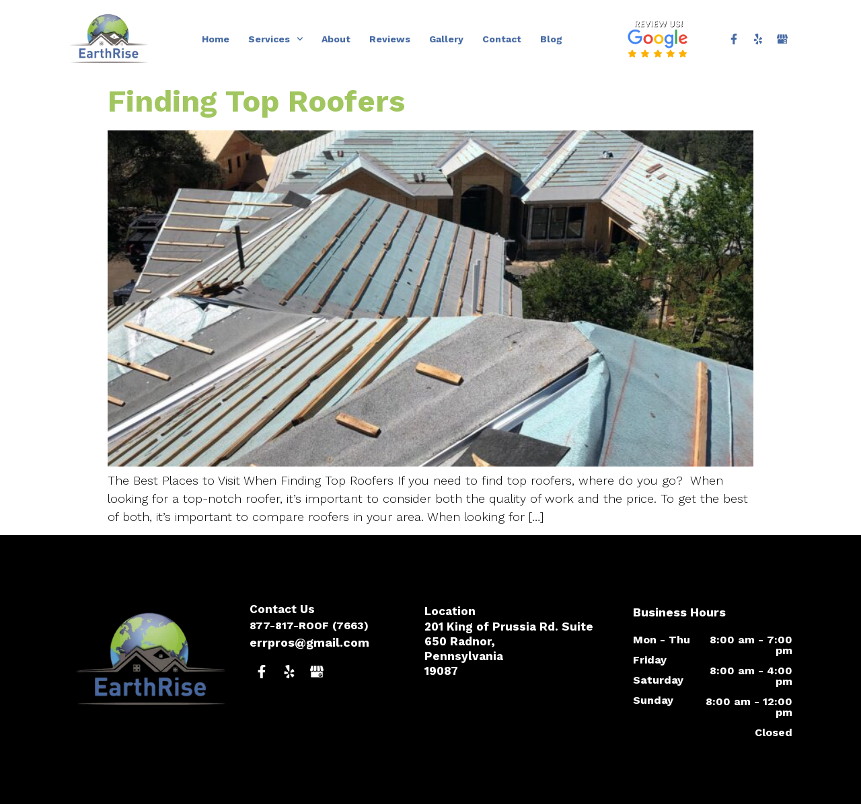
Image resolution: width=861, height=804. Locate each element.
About (336, 39)
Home (215, 39)
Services (275, 39)
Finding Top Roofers (256, 101)
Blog (551, 39)
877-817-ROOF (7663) (309, 625)
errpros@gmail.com (309, 642)
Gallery (446, 39)
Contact (501, 39)
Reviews (389, 39)
